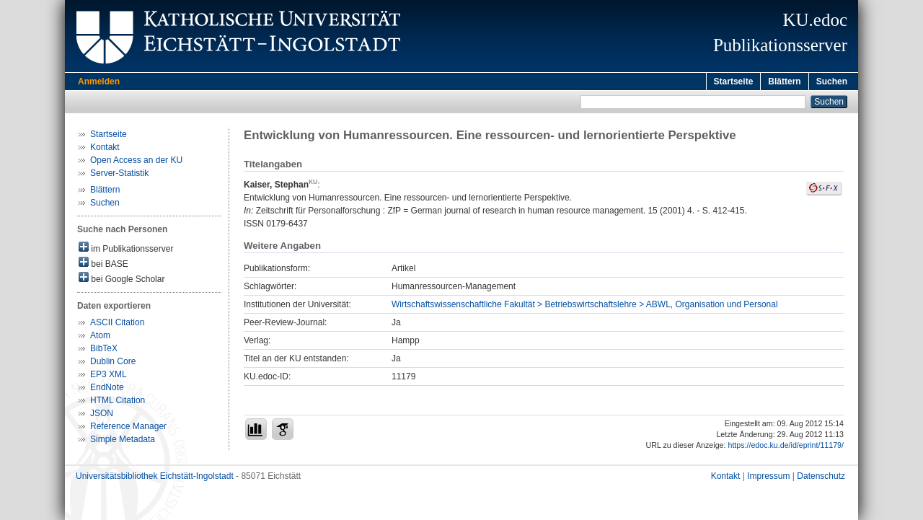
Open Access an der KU (136, 162)
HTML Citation (117, 402)
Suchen (831, 81)
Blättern (784, 81)
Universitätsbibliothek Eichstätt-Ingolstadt (155, 478)
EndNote (107, 389)
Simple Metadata (122, 441)
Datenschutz (821, 478)
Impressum (768, 478)
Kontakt (105, 149)
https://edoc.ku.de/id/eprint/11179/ (786, 447)
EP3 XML (108, 376)
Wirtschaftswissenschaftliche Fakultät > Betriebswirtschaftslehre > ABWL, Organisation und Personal (585, 306)
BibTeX (104, 350)
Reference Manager (128, 428)
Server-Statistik (119, 175)
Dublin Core (113, 363)
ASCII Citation (117, 325)
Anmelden (99, 81)
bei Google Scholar (121, 280)
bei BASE (103, 265)
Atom (100, 337)
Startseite (734, 81)
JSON (101, 415)
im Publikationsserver (126, 250)
